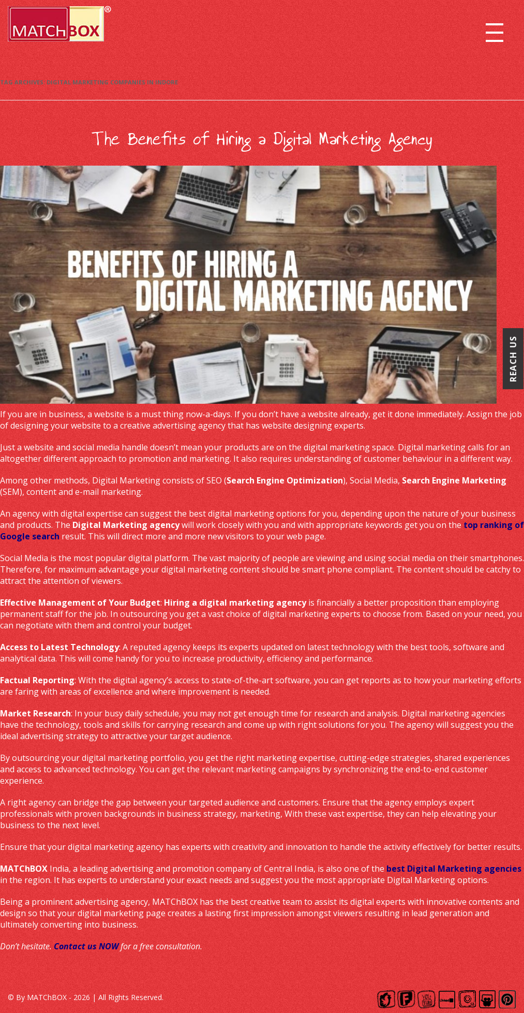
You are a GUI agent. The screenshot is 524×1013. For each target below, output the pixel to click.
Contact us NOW (86, 946)
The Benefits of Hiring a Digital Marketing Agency (262, 139)
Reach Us (513, 358)
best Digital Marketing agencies (453, 868)
